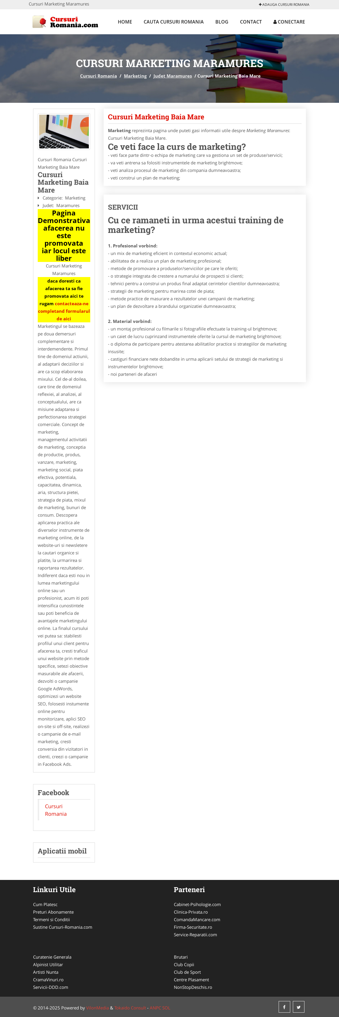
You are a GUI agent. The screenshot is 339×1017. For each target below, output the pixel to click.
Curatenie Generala (52, 957)
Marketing (135, 76)
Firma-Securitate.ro (193, 927)
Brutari (181, 957)
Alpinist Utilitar (48, 964)
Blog (221, 22)
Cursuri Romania (98, 76)
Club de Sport (187, 972)
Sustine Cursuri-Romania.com (62, 927)
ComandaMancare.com (197, 919)
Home (125, 22)
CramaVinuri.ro (48, 979)
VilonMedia (97, 1008)
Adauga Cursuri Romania (284, 4)
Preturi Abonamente (53, 912)
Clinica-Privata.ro (191, 912)
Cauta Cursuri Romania (174, 22)
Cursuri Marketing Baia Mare (156, 116)
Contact (251, 22)
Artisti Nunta (45, 972)
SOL (166, 1008)
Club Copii (184, 964)
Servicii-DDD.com (50, 987)
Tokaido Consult (130, 1008)
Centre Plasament (191, 979)
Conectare (289, 22)
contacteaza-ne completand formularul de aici (64, 311)
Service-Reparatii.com (195, 934)
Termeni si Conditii (51, 919)
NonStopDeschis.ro (193, 987)
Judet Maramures (173, 76)
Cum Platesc (45, 904)
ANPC (155, 1008)
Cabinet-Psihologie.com (197, 904)
